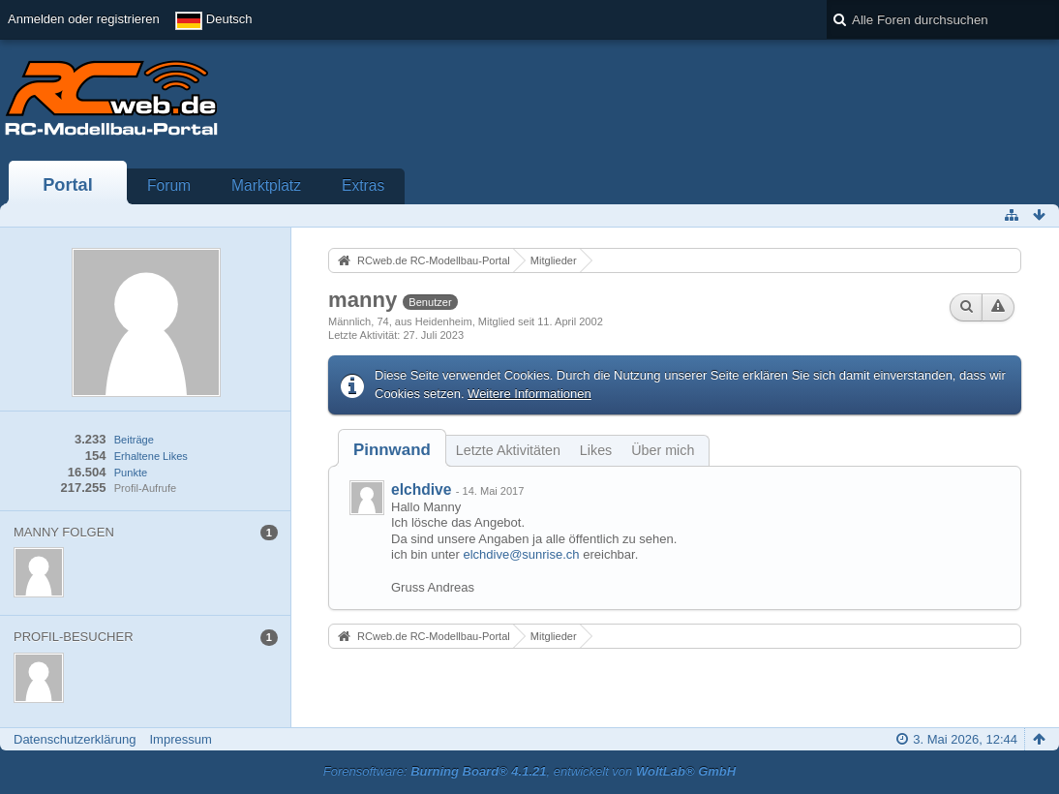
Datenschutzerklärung (75, 739)
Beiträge (134, 439)
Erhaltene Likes (151, 456)
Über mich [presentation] (662, 450)
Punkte (130, 472)
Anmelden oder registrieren (84, 19)
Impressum (180, 739)
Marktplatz (266, 185)
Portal (68, 185)
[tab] (392, 450)
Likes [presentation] (596, 450)
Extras (363, 185)
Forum (169, 185)
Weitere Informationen (529, 393)
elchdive (421, 489)
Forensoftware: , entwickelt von (529, 771)
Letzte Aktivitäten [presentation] (508, 450)
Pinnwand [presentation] (392, 450)
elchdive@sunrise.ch (521, 554)
